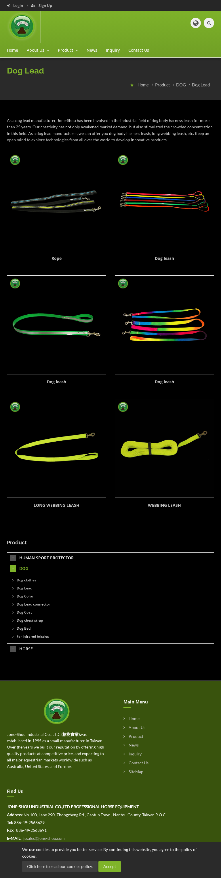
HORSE (21, 649)
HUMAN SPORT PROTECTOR (42, 558)
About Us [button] (38, 50)
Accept (109, 866)
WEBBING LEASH (164, 505)
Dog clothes (24, 580)
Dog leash (164, 258)
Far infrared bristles (30, 636)
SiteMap (133, 771)
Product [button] (68, 50)
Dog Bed (21, 628)
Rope (57, 258)
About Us (134, 727)
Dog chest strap (27, 620)
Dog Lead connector (31, 604)
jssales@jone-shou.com (43, 838)
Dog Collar (23, 596)
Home (12, 50)
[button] (195, 23)
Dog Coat (22, 612)
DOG (181, 84)
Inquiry (113, 50)
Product (163, 84)
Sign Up (41, 5)
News (92, 50)
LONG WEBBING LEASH (56, 505)
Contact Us (138, 50)
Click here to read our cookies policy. (60, 866)
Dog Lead (201, 84)
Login (15, 5)
